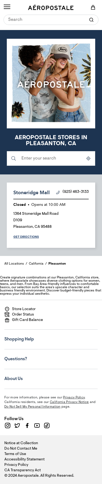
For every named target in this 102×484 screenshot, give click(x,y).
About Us (37, 375)
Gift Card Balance (23, 320)
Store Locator (20, 309)
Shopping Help (37, 336)
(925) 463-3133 (72, 192)
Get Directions (26, 237)
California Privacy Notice (69, 402)
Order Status (19, 314)
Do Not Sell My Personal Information (32, 406)
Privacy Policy (74, 397)
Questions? (37, 355)
